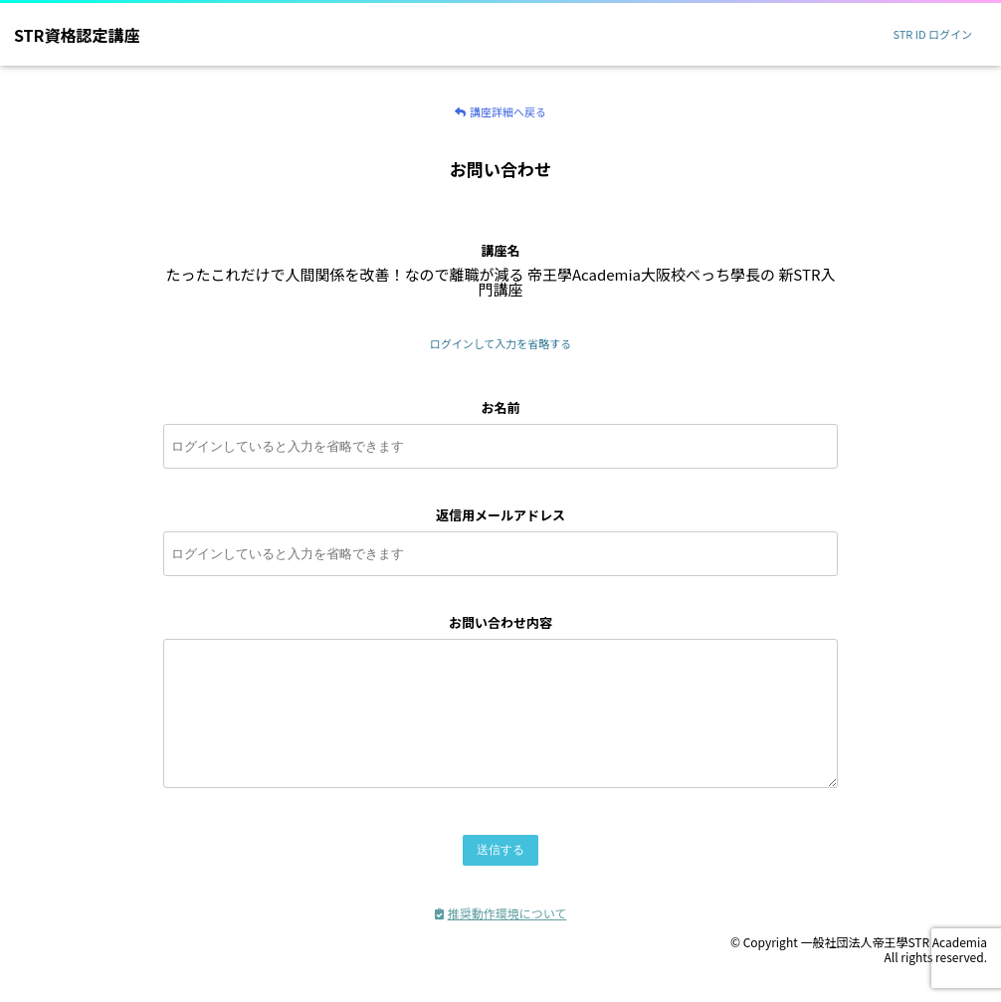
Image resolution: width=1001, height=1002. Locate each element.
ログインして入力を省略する (501, 343)
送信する (500, 874)
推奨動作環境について (501, 936)
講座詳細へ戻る (500, 111)
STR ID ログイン (932, 34)
